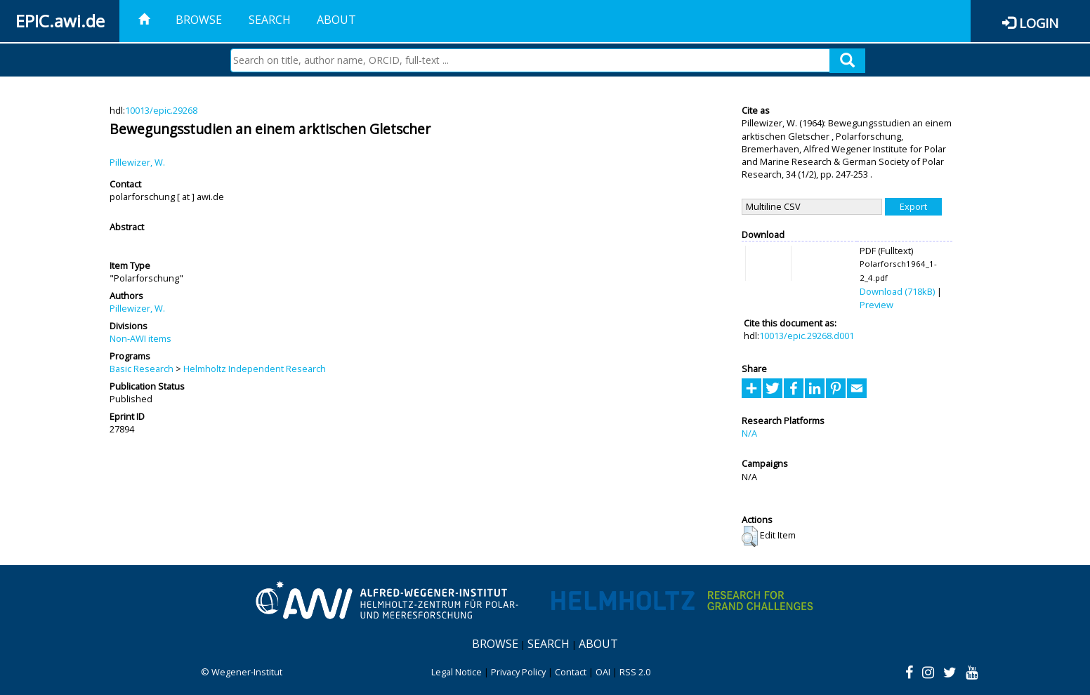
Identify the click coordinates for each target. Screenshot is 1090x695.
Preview (876, 304)
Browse (199, 19)
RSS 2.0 (634, 672)
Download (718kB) (897, 291)
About (336, 19)
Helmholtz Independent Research (254, 368)
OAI (603, 672)
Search (270, 19)
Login (1038, 23)
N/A (749, 433)
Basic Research (141, 368)
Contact (570, 672)
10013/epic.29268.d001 (806, 335)
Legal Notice (456, 672)
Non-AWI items (140, 338)
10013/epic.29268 (161, 110)
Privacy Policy (518, 672)
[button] (750, 536)
